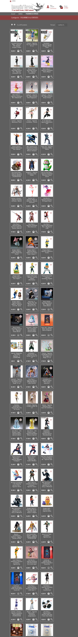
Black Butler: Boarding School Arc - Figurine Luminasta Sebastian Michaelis (17, 72)
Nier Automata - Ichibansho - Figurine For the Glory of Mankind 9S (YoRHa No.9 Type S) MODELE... (31, 380)
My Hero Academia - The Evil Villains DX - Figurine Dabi (46, 352)
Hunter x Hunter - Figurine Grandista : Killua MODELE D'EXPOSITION (46, 455)
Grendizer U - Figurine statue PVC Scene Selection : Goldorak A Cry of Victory (31, 303)
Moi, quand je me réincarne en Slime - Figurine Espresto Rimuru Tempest (31, 122)
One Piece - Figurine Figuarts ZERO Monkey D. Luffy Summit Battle (17, 302)
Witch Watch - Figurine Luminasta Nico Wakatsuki (46, 70)
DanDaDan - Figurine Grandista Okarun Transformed (31, 455)
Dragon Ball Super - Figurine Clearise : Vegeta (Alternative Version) (16, 225)
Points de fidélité (16, 596)
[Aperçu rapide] (21, 51)
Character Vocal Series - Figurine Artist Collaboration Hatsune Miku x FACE (61, 508)
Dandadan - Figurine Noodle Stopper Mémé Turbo (46, 45)
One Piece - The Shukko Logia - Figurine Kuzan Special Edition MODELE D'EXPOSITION (31, 328)
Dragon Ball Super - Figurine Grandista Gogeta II (31, 224)
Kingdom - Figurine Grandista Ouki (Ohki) (16, 147)
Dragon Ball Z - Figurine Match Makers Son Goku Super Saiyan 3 (31, 199)
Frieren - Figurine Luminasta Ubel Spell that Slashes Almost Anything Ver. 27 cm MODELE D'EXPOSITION (46, 534)
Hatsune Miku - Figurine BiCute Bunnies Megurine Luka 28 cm (61, 532)
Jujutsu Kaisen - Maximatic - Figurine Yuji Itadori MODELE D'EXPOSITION (31, 353)
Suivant (46, 547)
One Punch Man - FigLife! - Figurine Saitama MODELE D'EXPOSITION (46, 404)
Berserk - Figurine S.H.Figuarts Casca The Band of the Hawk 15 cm (61, 276)
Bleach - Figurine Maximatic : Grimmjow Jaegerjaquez (61, 455)
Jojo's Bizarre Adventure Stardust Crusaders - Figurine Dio (17, 430)
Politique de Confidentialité (19, 604)
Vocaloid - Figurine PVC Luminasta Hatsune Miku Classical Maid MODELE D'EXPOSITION (46, 251)
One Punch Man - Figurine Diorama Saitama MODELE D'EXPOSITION (61, 122)
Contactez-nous (63, 601)
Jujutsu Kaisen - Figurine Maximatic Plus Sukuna (16, 122)
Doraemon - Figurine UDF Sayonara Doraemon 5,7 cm (61, 481)
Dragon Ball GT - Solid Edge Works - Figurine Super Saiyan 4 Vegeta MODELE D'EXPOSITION (61, 380)
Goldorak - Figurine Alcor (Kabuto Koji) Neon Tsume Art (46, 430)
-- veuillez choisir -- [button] (62, 25)
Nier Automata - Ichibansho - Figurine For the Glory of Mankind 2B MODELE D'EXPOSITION (46, 380)
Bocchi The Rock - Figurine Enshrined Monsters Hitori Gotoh (31, 147)
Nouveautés (39, 596)
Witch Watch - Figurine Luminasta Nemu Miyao (31, 70)
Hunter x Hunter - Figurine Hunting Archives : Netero (46, 147)
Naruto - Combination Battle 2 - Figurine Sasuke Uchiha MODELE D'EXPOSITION (31, 405)
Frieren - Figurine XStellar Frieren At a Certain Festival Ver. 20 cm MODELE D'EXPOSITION (16, 533)
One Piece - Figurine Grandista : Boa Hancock (46, 172)
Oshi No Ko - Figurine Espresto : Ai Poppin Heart (16, 172)
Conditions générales (17, 601)
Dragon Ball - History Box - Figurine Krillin (16, 403)
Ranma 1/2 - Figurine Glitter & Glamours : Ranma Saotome (61, 147)
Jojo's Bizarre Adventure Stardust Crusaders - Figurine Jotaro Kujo (16, 380)
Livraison (14, 594)
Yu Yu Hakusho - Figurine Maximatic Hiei (61, 96)
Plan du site (62, 599)
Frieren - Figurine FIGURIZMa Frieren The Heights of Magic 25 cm (46, 276)
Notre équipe (62, 596)
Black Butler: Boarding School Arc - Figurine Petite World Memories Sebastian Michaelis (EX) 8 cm (31, 253)
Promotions (39, 594)
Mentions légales (16, 609)
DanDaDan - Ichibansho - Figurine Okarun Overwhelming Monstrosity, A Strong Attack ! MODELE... (61, 329)
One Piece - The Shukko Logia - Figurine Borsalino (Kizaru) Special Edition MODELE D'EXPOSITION (46, 328)
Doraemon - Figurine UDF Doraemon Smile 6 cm (46, 481)
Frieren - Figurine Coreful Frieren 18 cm (61, 301)
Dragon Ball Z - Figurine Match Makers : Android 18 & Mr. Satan (46, 224)
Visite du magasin (63, 594)
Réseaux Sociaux (63, 604)
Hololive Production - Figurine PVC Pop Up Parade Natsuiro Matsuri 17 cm (46, 303)
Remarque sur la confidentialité (20, 606)
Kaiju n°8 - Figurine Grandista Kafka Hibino (46, 121)
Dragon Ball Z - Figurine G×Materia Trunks (46, 198)
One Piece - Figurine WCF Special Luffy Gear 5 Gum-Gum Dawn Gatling (16, 481)
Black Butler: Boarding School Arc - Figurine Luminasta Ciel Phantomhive (61, 45)
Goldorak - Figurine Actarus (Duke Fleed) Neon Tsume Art (61, 430)
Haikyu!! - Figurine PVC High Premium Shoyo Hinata (16, 96)
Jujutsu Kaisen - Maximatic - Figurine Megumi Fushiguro (17, 353)
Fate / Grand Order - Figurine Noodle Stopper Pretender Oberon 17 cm (46, 506)
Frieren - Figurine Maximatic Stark (31, 95)
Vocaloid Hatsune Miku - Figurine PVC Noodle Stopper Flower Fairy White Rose (16, 45)
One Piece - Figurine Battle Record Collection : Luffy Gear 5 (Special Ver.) (16, 456)
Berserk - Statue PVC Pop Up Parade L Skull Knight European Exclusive (17, 507)
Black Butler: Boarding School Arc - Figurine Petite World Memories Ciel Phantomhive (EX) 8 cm (16, 252)
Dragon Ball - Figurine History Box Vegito (61, 198)
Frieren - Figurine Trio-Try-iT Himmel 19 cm (31, 44)
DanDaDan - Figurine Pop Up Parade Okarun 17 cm (31, 276)
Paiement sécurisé (17, 599)
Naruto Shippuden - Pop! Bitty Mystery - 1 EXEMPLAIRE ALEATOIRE (16, 276)
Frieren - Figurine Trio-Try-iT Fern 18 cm (31, 506)
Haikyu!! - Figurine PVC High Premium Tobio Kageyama (61, 70)
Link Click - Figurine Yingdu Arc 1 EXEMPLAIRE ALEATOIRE (31, 481)
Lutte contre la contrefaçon (43, 601)
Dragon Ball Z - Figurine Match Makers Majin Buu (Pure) (16, 199)
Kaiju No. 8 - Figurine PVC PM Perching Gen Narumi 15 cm (61, 224)
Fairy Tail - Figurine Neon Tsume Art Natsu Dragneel (61, 249)
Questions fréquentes (17, 611)
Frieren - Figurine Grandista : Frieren (46, 95)
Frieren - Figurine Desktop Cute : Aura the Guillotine (16, 326)
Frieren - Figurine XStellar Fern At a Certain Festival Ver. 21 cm (31, 532)
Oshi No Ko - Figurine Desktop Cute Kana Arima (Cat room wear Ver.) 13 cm (32, 430)
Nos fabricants (40, 599)
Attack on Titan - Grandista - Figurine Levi (61, 403)
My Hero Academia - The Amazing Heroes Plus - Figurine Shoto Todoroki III (61, 353)
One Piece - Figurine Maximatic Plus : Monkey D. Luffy (61, 173)
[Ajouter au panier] (18, 51)
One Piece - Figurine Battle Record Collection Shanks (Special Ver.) (31, 173)
